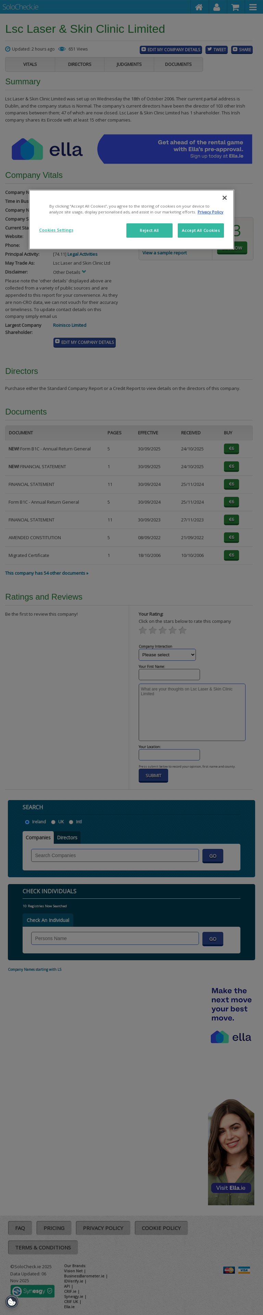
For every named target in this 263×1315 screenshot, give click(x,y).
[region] (131, 220)
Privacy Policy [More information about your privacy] (210, 211)
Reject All (149, 230)
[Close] (224, 197)
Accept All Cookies (201, 230)
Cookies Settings (56, 230)
